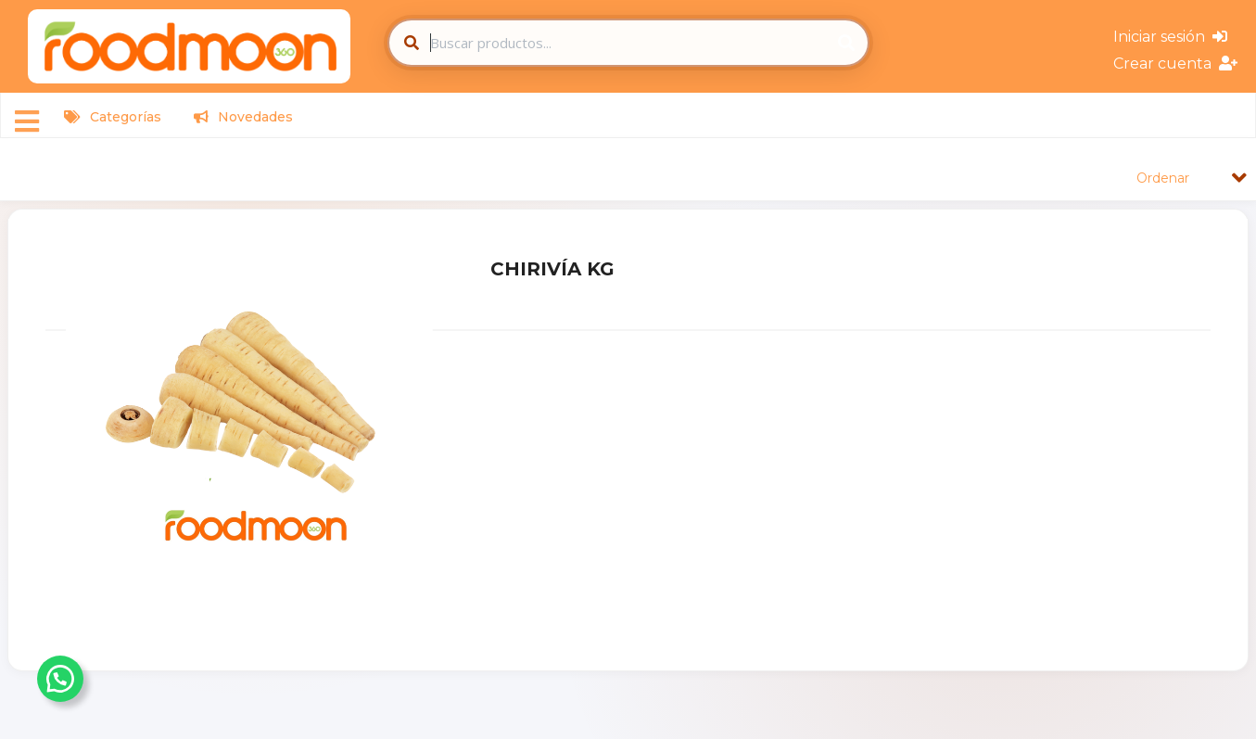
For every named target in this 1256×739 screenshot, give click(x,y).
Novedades (243, 116)
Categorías (112, 116)
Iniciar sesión (1170, 36)
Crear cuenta (1175, 63)
